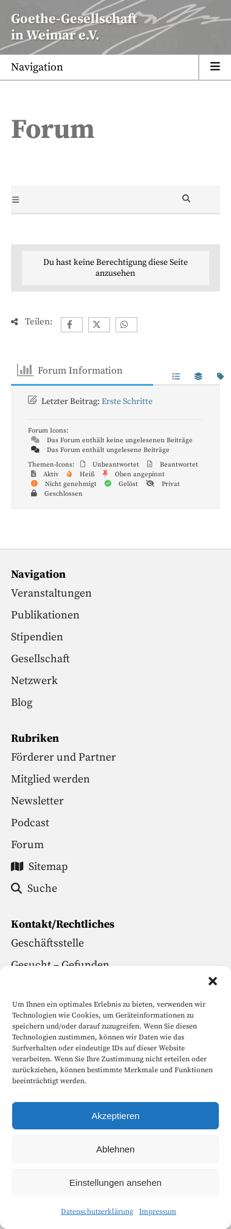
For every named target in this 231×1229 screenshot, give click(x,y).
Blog (21, 703)
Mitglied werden (50, 779)
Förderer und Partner (63, 757)
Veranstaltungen (51, 593)
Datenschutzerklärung (97, 1211)
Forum (27, 845)
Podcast (30, 823)
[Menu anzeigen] (115, 68)
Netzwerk (34, 681)
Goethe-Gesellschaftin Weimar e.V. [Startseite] (74, 27)
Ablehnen (115, 1149)
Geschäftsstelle (47, 943)
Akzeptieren (115, 1116)
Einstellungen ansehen (115, 1182)
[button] (213, 981)
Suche (34, 888)
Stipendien (37, 637)
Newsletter (37, 801)
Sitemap (39, 867)
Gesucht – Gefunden (60, 965)
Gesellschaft (40, 659)
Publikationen (45, 615)
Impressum (157, 1211)
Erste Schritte (127, 401)
